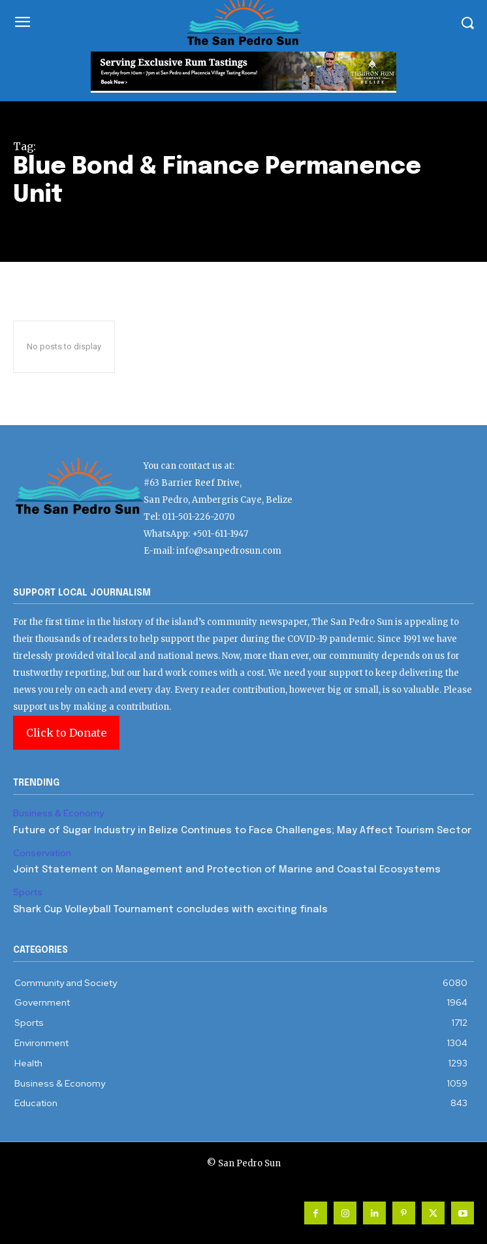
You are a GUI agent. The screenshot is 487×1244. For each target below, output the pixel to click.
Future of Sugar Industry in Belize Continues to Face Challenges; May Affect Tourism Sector (242, 830)
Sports (27, 892)
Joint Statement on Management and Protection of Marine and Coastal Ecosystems (227, 870)
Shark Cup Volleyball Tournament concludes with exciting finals (170, 909)
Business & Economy (58, 813)
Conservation (42, 853)
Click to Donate (66, 732)
